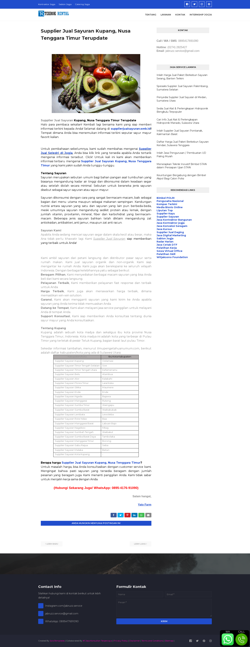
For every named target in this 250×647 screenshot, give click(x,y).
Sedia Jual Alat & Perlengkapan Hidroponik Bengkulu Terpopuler (182, 110)
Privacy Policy (121, 640)
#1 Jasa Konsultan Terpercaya (97, 640)
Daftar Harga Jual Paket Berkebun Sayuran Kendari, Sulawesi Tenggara (183, 143)
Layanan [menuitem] (166, 14)
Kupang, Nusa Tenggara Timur (117, 462)
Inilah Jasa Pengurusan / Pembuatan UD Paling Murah (181, 154)
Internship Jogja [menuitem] (201, 14)
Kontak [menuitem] (180, 14)
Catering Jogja (82, 4)
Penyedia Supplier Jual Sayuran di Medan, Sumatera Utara (182, 99)
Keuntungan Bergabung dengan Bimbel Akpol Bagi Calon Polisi (181, 177)
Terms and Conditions (152, 640)
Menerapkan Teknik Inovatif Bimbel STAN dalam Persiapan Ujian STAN (182, 166)
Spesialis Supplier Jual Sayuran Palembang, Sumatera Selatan (182, 88)
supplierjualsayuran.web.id (131, 128)
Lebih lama (140, 544)
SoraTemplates (57, 640)
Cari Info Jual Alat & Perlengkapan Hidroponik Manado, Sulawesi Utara (178, 121)
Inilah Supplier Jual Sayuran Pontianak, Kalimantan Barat (180, 132)
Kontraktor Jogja (46, 4)
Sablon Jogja (65, 4)
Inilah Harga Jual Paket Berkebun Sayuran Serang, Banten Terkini (182, 76)
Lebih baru (52, 544)
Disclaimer (134, 640)
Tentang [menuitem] (150, 14)
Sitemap (169, 640)
